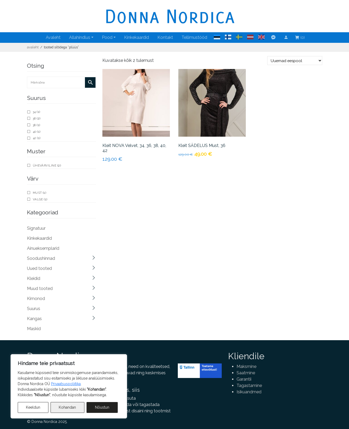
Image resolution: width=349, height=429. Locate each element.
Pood (107, 37)
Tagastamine (249, 385)
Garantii (244, 379)
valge (38, 199)
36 (34, 118)
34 (34, 112)
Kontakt (165, 37)
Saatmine (246, 372)
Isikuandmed (249, 391)
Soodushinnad (41, 258)
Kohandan (67, 407)
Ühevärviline (45, 165)
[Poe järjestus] (294, 60)
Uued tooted (39, 268)
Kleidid (33, 278)
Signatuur (36, 228)
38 (34, 125)
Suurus (33, 308)
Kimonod (36, 298)
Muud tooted (40, 288)
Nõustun (102, 407)
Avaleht (53, 37)
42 (34, 138)
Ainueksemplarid (43, 248)
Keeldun (33, 407)
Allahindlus (79, 37)
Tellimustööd (194, 37)
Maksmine (246, 366)
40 (34, 131)
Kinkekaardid (136, 37)
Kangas (34, 318)
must (37, 193)
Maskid (34, 328)
